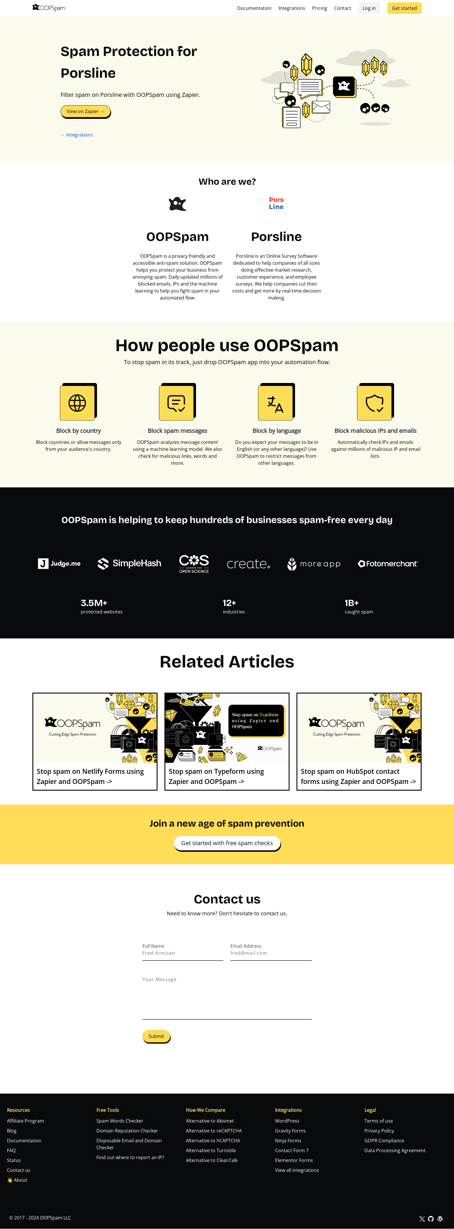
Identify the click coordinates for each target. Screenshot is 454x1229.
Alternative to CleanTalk (211, 1160)
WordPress (287, 1121)
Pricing (319, 8)
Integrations (292, 8)
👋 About (17, 1180)
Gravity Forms (290, 1131)
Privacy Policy (379, 1131)
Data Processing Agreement (395, 1151)
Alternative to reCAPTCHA (214, 1131)
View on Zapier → (86, 111)
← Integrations (77, 135)
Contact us (18, 1170)
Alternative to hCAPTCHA (213, 1141)
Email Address (245, 946)
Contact (342, 8)
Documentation (254, 8)
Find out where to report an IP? (130, 1157)
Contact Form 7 (292, 1151)
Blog (12, 1131)
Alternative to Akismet (210, 1121)
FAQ (11, 1151)
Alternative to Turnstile (211, 1151)
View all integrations (297, 1170)
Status (14, 1160)
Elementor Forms (294, 1160)
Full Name (153, 946)
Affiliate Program (25, 1121)
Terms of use (379, 1121)
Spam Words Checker (119, 1121)
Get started (404, 8)
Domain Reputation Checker (127, 1131)
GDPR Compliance (384, 1141)
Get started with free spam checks (227, 843)
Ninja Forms (288, 1141)
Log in (369, 8)
